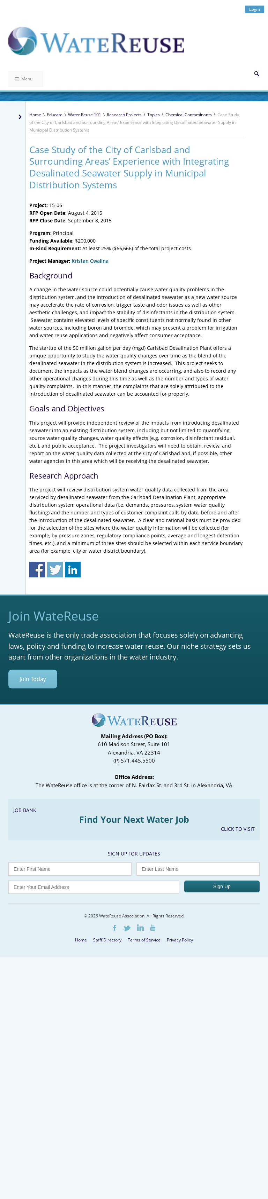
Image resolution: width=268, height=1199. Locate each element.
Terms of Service (144, 940)
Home (35, 115)
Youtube (152, 927)
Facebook (114, 928)
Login (254, 9)
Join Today (33, 679)
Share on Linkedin (73, 569)
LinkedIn (140, 927)
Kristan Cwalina (90, 261)
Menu (23, 79)
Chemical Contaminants (188, 115)
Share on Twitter (55, 569)
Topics (153, 115)
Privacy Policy (180, 940)
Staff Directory (107, 940)
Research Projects (124, 115)
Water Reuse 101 (84, 115)
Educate (54, 115)
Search (257, 74)
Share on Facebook (37, 569)
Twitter (126, 928)
